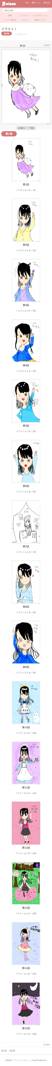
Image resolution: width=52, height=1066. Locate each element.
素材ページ (36, 3)
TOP (27, 3)
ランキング (25, 15)
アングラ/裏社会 (10, 20)
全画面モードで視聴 (26, 128)
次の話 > (47, 45)
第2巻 (12, 1050)
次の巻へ (47, 1045)
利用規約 (8, 1060)
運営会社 (47, 3)
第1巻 (4, 1050)
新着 (10, 15)
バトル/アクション (40, 15)
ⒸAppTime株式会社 (39, 1060)
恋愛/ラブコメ (40, 20)
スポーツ (25, 20)
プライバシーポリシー (22, 1060)
